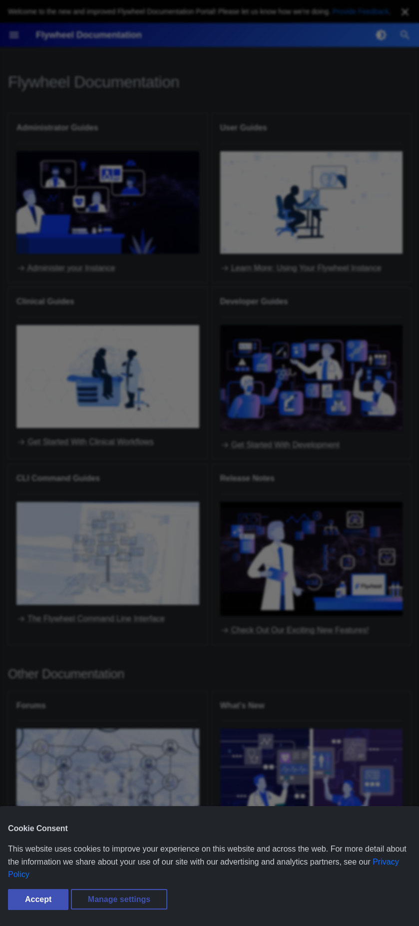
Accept (38, 899)
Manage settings (119, 899)
